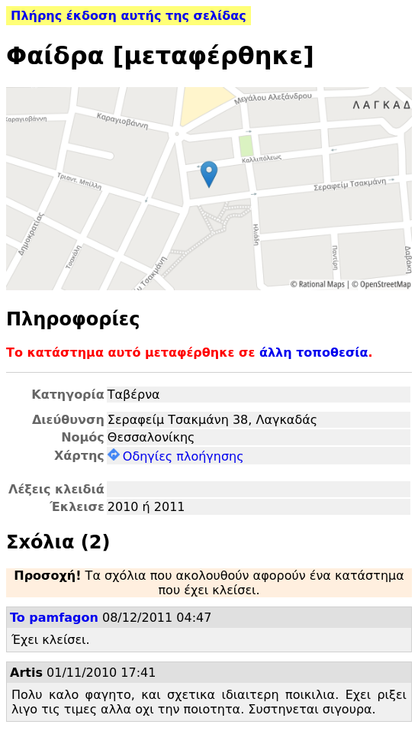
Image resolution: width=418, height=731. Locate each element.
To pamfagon (54, 617)
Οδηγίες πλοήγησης (176, 456)
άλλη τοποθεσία (313, 352)
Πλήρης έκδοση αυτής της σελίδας (128, 15)
